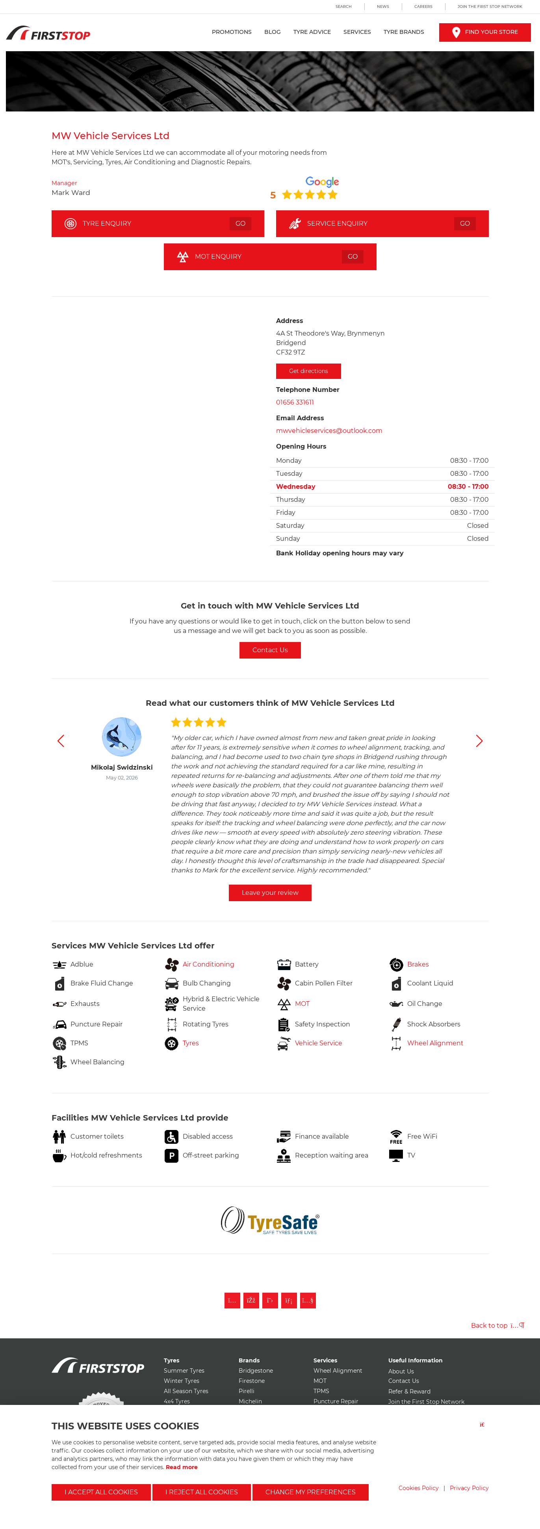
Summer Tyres (184, 1370)
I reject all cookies (201, 1492)
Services (357, 31)
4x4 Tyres (177, 1401)
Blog (272, 31)
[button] (61, 741)
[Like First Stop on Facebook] (251, 1300)
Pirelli (246, 1391)
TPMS (321, 1391)
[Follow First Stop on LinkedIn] (289, 1300)
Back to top (497, 1325)
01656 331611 (295, 402)
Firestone (252, 1380)
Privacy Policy (469, 1488)
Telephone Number (308, 389)
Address (289, 321)
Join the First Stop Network (490, 6)
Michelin (250, 1401)
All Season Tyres (186, 1391)
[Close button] (484, 1429)
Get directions (308, 371)
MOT (320, 1380)
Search (344, 6)
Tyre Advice (312, 31)
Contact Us (270, 650)
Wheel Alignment (338, 1370)
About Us (401, 1371)
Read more (182, 1467)
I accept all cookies (101, 1492)
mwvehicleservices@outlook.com (329, 430)
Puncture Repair (336, 1401)
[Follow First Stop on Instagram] (232, 1300)
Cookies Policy (419, 1488)
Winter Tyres (181, 1380)
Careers (423, 6)
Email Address (300, 418)
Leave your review (270, 892)
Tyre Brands (404, 31)
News (383, 6)
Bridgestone (256, 1370)
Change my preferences (310, 1492)
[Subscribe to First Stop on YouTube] (308, 1300)
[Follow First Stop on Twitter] (270, 1300)
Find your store (485, 31)
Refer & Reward (409, 1391)
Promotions (232, 31)
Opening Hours (301, 446)
